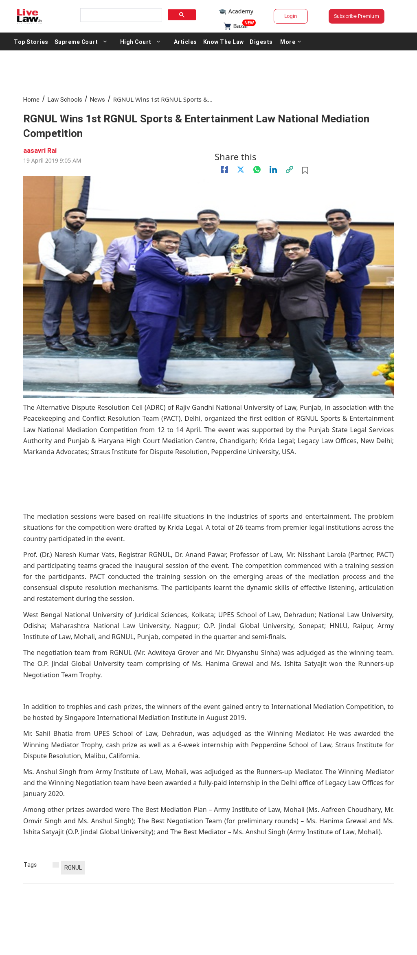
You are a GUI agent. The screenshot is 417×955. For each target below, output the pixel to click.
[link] (289, 169)
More (290, 41)
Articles (185, 41)
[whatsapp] (257, 169)
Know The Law (223, 41)
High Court (135, 41)
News (97, 99)
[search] (120, 15)
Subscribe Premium (356, 16)
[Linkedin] (273, 169)
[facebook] (224, 169)
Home (31, 99)
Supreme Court (76, 41)
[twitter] (240, 169)
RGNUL (73, 867)
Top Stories (31, 41)
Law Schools (65, 99)
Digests (261, 41)
